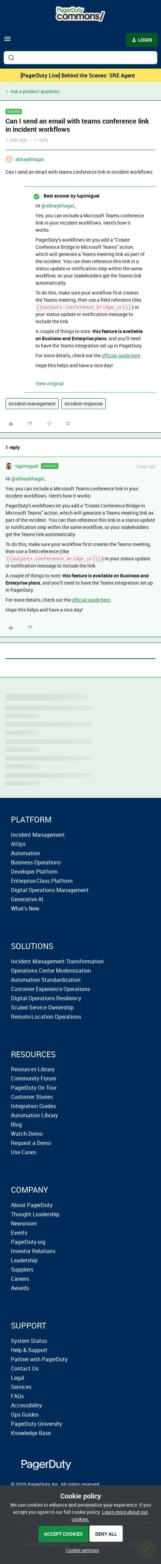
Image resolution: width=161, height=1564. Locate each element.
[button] (7, 41)
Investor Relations (33, 1251)
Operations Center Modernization (51, 970)
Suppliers (22, 1269)
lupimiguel (26, 466)
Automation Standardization (45, 980)
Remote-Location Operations (46, 1016)
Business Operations (36, 862)
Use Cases (23, 1152)
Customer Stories (32, 1097)
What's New (25, 908)
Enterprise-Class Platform (42, 881)
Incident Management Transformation (57, 961)
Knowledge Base (31, 1433)
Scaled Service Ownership (42, 1007)
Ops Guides (25, 1414)
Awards (20, 1288)
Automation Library (34, 1115)
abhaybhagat (29, 159)
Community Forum (33, 1078)
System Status (29, 1341)
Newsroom (24, 1223)
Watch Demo (27, 1133)
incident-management (32, 403)
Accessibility (26, 1405)
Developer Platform (34, 871)
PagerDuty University (36, 1423)
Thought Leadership (35, 1214)
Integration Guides (33, 1106)
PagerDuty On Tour (34, 1087)
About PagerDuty (32, 1205)
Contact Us (25, 1368)
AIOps (18, 844)
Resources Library (33, 1069)
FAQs (17, 1396)
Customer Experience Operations (50, 989)
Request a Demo (31, 1143)
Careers (20, 1278)
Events (19, 1232)
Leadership (24, 1260)
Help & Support (29, 1350)
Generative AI (27, 899)
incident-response (83, 403)
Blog (16, 1124)
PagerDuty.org (28, 1242)
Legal (17, 1377)
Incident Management (38, 834)
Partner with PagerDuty (39, 1359)
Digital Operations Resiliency (46, 998)
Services (21, 1387)
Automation (25, 853)
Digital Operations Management (50, 890)
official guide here (121, 355)
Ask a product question (34, 91)
